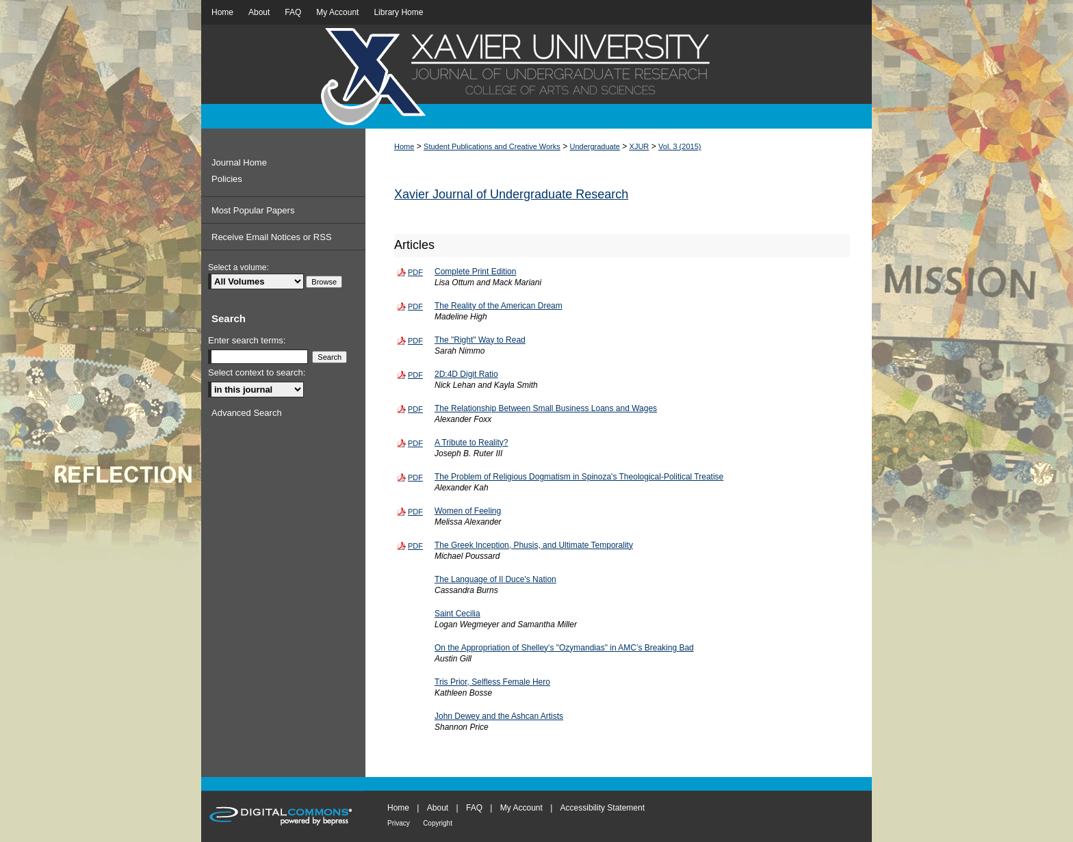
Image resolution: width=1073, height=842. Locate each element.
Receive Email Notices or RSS (271, 237)
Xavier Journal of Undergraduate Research (511, 194)
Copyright (437, 823)
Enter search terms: (246, 340)
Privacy (398, 823)
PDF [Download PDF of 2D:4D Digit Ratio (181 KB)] (415, 375)
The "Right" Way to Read (480, 340)
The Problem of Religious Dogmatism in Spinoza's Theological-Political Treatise (579, 477)
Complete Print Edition (475, 271)
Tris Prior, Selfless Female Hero (492, 682)
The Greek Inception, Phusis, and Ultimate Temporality (534, 545)
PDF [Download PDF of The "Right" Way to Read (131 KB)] (415, 341)
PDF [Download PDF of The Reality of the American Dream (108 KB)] (415, 306)
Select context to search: (256, 372)
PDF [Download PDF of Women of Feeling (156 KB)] (415, 512)
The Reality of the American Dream (499, 306)
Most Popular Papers (252, 210)
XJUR (639, 146)
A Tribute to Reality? (471, 442)
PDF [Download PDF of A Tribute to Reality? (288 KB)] (415, 443)
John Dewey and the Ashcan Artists (499, 716)
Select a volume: (238, 267)
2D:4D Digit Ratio (466, 374)
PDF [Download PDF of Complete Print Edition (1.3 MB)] (415, 272)
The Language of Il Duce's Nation (495, 579)
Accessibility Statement (602, 808)
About (437, 808)
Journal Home (239, 162)
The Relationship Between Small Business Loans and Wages (546, 408)
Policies (226, 179)
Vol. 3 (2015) (679, 146)
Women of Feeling (468, 511)
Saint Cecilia (457, 613)
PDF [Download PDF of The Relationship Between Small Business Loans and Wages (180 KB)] (415, 409)
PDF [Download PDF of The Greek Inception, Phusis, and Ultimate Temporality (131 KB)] (415, 546)
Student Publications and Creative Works (492, 146)
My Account (521, 808)
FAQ (474, 808)
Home (404, 146)
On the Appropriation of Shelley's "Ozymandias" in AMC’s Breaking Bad (564, 648)
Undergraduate (595, 146)
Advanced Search (246, 413)
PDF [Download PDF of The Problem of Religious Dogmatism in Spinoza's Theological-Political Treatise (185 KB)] (415, 477)
